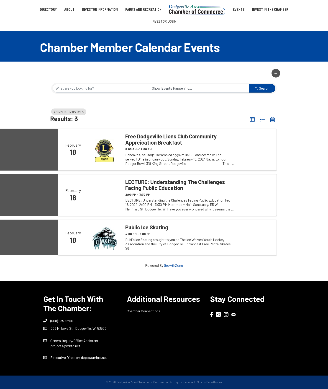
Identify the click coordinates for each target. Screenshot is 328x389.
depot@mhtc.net (94, 357)
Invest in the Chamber (270, 9)
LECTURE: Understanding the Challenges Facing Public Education (175, 185)
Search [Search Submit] (262, 88)
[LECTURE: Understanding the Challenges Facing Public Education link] (104, 195)
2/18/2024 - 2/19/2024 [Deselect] (69, 111)
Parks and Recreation (143, 9)
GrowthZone (173, 265)
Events (239, 9)
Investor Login (164, 21)
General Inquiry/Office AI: (75, 340)
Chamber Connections (143, 311)
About (69, 9)
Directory (48, 9)
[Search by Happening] (199, 88)
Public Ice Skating (146, 227)
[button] (276, 73)
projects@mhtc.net (65, 346)
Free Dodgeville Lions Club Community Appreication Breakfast (171, 139)
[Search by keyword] (101, 88)
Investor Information (100, 9)
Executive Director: (65, 357)
